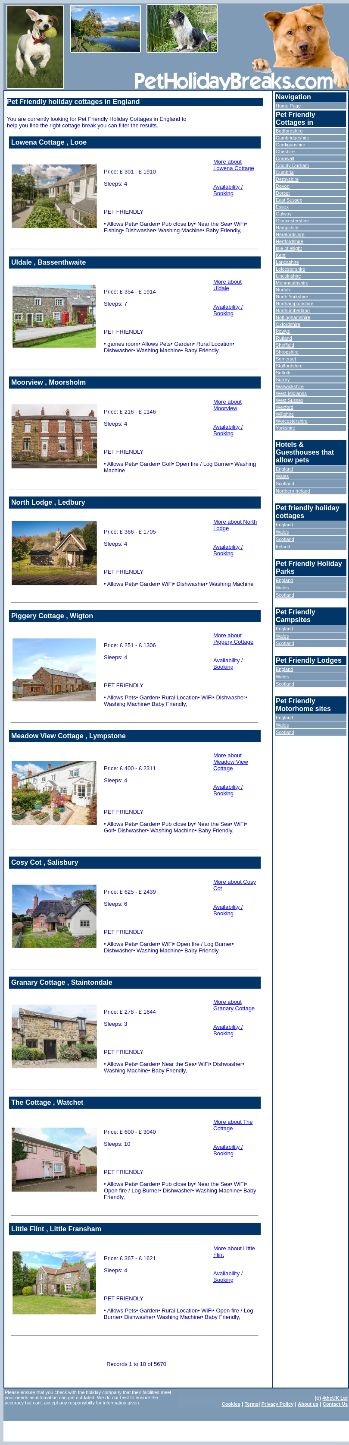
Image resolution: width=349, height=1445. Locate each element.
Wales (282, 476)
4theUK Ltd (335, 1398)
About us (308, 1404)
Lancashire (287, 262)
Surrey (283, 379)
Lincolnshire (288, 275)
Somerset (286, 358)
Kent (281, 255)
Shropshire (287, 351)
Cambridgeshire (292, 137)
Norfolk (283, 289)
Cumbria (285, 172)
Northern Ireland (293, 490)
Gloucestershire (292, 220)
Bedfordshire (289, 130)
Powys (283, 331)
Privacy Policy (278, 1404)
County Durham (292, 165)
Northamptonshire (294, 303)
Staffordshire (289, 365)
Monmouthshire (292, 282)
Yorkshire (285, 427)
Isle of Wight (289, 248)
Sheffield (285, 345)
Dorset (283, 193)
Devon (283, 186)
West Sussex (289, 400)
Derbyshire (287, 179)
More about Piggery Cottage (233, 638)
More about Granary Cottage (234, 1005)
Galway (284, 213)
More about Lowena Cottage (233, 164)
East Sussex (289, 199)
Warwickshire (290, 386)
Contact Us (335, 1404)
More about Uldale (227, 284)
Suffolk (283, 372)
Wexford (284, 407)
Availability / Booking (228, 189)
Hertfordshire (289, 241)
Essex (282, 206)
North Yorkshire (292, 296)
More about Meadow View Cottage (230, 762)
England (284, 468)
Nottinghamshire (293, 317)
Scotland (285, 483)
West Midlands (291, 393)
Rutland (284, 338)
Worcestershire (292, 421)
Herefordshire (290, 234)
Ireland (283, 546)
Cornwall (285, 158)
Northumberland (293, 310)
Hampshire (287, 227)
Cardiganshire (290, 144)
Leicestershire (290, 269)
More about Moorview (227, 404)
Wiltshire (285, 414)
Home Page (288, 105)
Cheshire (285, 151)
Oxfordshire (288, 324)
